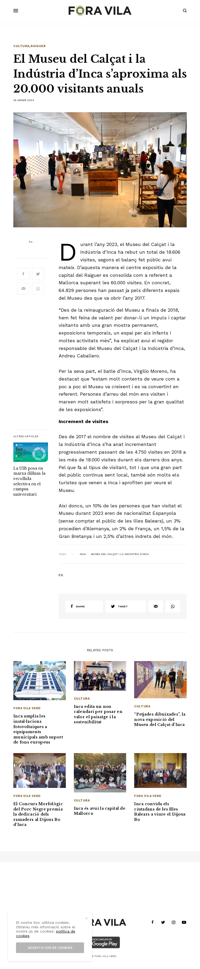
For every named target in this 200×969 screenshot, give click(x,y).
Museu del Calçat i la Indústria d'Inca (120, 554)
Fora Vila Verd (27, 708)
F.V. (31, 242)
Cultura (21, 46)
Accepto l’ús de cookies (50, 948)
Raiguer (38, 46)
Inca (83, 554)
